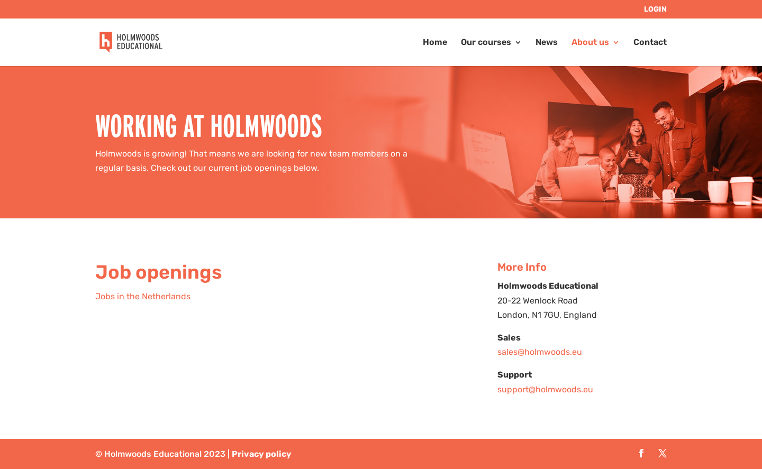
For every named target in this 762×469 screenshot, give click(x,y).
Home (435, 43)
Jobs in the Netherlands (142, 296)
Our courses (486, 43)
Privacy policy (262, 454)
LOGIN (655, 10)
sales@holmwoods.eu (539, 352)
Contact (650, 43)
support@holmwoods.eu (545, 389)
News (547, 43)
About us (590, 43)
